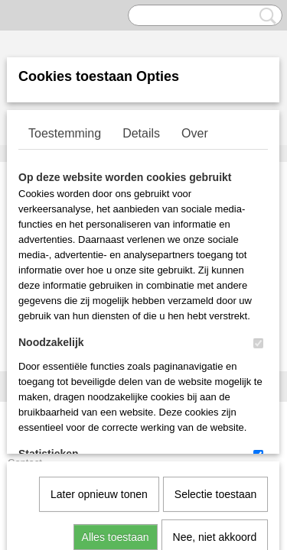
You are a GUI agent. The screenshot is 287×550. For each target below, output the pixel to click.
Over (194, 133)
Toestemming (64, 133)
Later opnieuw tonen (99, 338)
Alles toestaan (115, 380)
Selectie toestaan (215, 338)
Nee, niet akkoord (215, 380)
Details (141, 133)
